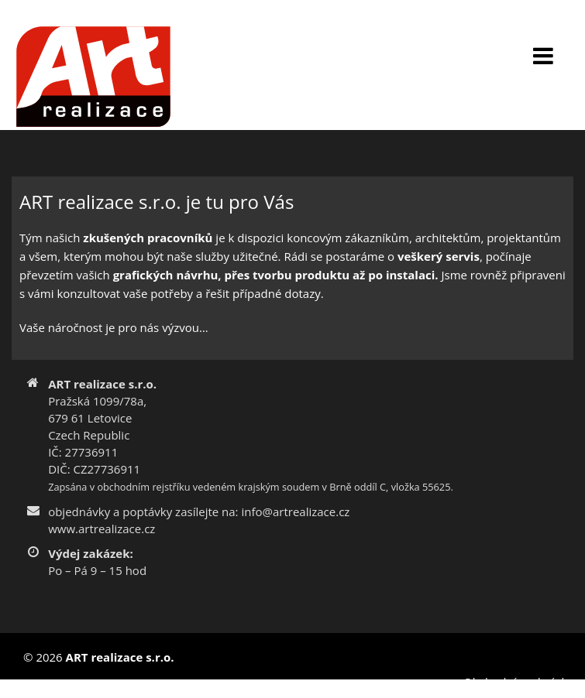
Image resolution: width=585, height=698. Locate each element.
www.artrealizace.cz (101, 528)
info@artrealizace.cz (295, 511)
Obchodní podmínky (518, 681)
